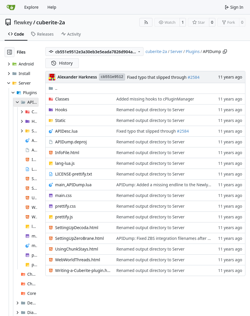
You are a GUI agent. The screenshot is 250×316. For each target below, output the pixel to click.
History (62, 63)
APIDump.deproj (71, 142)
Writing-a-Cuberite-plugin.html (83, 270)
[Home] (11, 7)
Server (176, 51)
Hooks (61, 109)
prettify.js (64, 217)
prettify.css (65, 206)
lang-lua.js (64, 163)
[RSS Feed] (146, 22)
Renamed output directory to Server (150, 109)
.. (52, 88)
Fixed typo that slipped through (157, 77)
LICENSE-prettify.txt (73, 174)
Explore (31, 7)
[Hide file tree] (9, 52)
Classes (62, 99)
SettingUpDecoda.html (76, 227)
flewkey (23, 22)
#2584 (193, 77)
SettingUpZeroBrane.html (79, 238)
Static (60, 120)
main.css (63, 195)
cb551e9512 (112, 77)
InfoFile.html (67, 152)
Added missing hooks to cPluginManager (155, 99)
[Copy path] (225, 52)
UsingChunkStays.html (76, 249)
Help (51, 7)
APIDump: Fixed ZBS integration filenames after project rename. (177, 238)
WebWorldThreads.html (77, 259)
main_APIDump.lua (73, 184)
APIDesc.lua (66, 131)
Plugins (192, 51)
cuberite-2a (50, 22)
